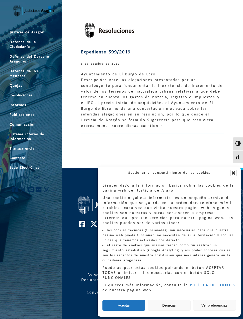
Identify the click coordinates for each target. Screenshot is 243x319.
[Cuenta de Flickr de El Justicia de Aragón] (39, 191)
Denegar (169, 305)
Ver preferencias (214, 305)
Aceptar (124, 305)
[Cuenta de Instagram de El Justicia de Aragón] (47, 191)
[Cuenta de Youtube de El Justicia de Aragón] (31, 191)
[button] (233, 173)
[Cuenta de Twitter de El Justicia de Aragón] (23, 191)
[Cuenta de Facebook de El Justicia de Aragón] (15, 191)
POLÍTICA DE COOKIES (212, 285)
